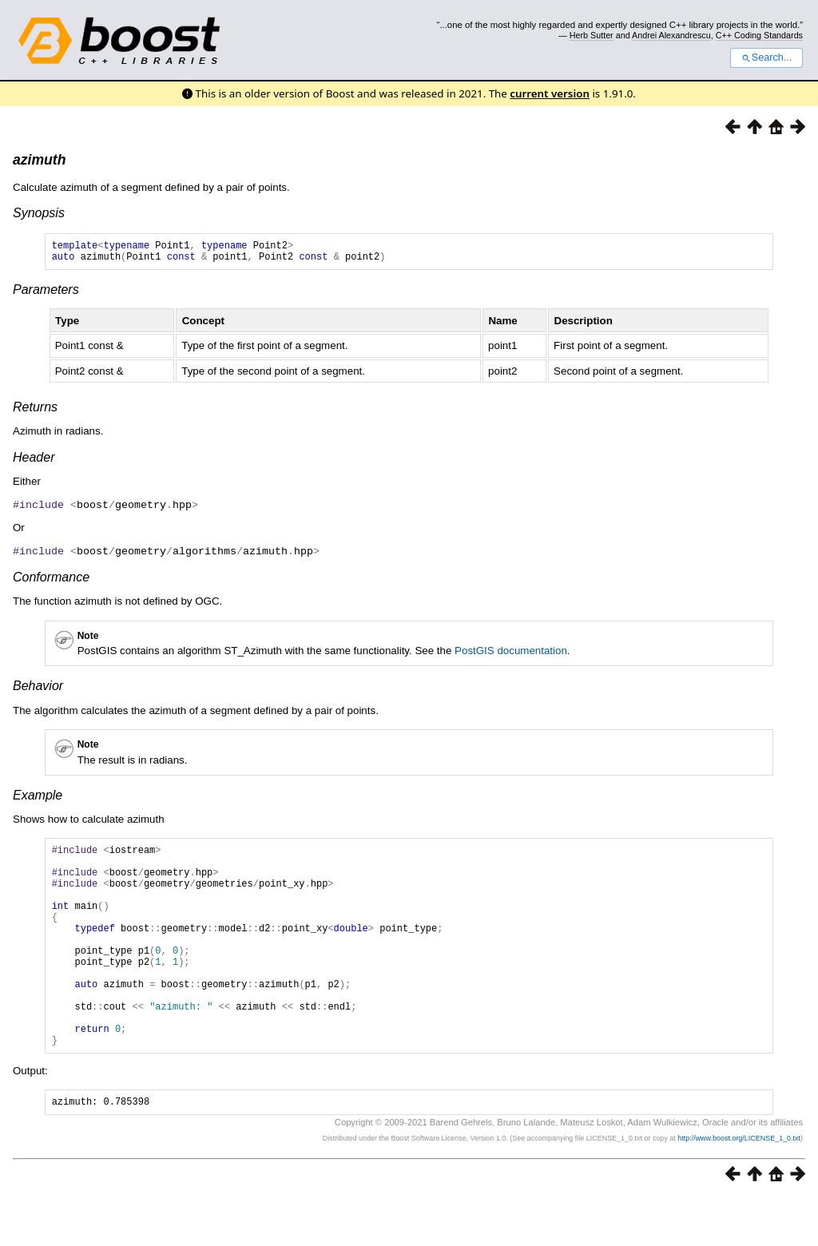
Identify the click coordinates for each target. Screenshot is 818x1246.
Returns (35, 412)
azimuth (39, 160)
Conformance (51, 580)
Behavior (38, 689)
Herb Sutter (592, 35)
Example (37, 798)
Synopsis (39, 213)
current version (550, 93)
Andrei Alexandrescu (671, 35)
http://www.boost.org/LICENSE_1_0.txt (738, 1187)
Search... (766, 57)
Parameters (46, 294)
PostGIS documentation (511, 654)
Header (33, 462)
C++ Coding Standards (759, 35)
